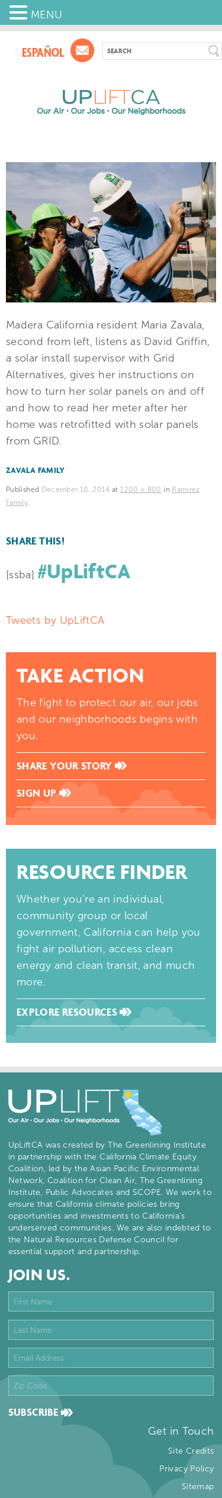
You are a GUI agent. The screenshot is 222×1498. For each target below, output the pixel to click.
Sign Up (44, 793)
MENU (46, 14)
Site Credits (191, 1451)
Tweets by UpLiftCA (55, 620)
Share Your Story (72, 765)
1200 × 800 (141, 489)
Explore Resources (74, 1012)
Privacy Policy (186, 1469)
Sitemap (198, 1486)
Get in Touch (181, 1431)
